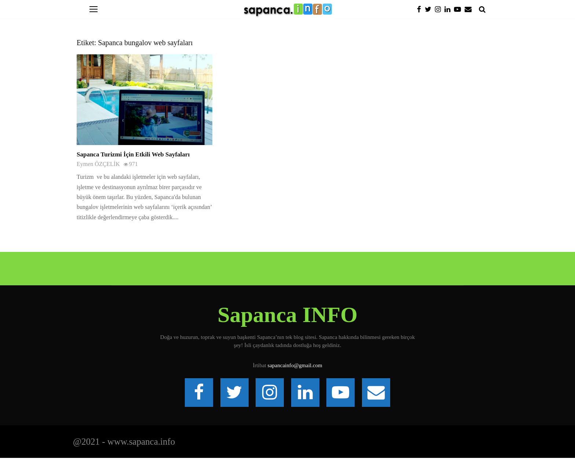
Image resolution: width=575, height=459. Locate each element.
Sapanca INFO (287, 315)
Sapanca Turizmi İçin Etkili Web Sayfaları (133, 154)
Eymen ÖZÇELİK (98, 164)
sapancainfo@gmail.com (295, 365)
